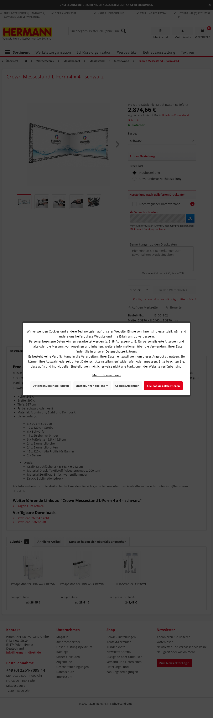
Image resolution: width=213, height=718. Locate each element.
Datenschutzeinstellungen (51, 386)
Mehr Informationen (106, 375)
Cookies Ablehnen (127, 386)
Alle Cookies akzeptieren (163, 386)
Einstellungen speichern (92, 386)
